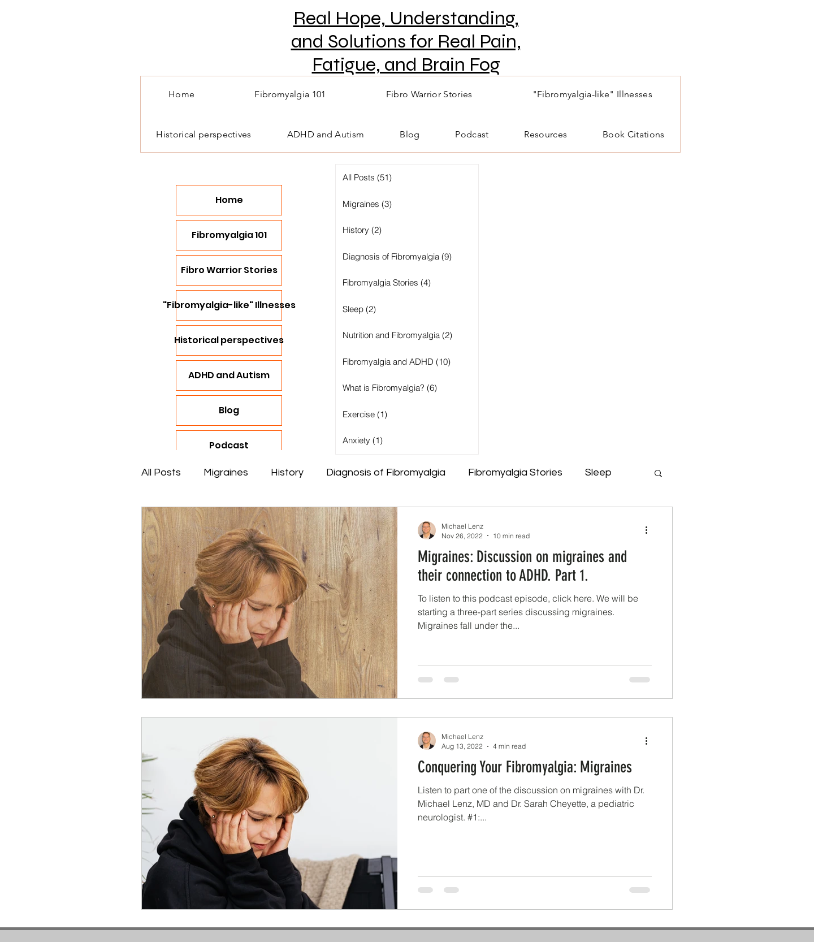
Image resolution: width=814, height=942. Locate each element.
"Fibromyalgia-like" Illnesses (229, 305)
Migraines (226, 472)
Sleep (598, 472)
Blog (229, 410)
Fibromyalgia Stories (515, 472)
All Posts (161, 472)
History (287, 472)
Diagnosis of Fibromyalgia (385, 472)
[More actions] (650, 530)
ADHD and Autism (229, 375)
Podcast (229, 445)
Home (229, 199)
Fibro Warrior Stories (229, 269)
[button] (658, 474)
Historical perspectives (229, 340)
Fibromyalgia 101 (229, 234)
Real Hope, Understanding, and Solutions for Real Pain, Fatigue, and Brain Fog (406, 41)
